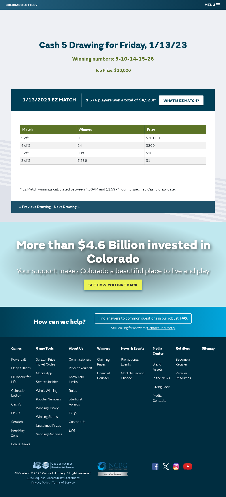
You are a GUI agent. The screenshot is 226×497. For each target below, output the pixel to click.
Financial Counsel (103, 376)
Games (16, 349)
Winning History (47, 408)
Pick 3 (15, 413)
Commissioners (80, 360)
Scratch (17, 422)
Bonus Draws (20, 444)
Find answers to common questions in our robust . (143, 318)
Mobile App (44, 373)
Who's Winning (46, 391)
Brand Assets (158, 367)
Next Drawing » (67, 207)
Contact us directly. (161, 328)
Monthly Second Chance (133, 376)
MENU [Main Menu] (212, 5)
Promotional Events (130, 362)
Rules (73, 391)
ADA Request (35, 478)
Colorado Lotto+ (17, 393)
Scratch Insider (47, 382)
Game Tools (45, 349)
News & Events (133, 349)
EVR (72, 430)
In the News (161, 378)
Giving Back (161, 387)
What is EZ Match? (181, 101)
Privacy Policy (40, 482)
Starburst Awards (76, 402)
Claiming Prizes (103, 362)
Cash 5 (16, 404)
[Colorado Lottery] (22, 5)
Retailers (183, 349)
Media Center (158, 351)
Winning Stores (47, 417)
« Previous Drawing (35, 207)
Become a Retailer (183, 362)
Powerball (18, 360)
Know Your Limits (76, 379)
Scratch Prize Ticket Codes (45, 362)
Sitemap (208, 349)
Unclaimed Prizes (48, 426)
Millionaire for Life (20, 379)
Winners (103, 349)
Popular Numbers (48, 399)
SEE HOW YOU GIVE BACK (113, 285)
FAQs (73, 413)
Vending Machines (49, 434)
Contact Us (77, 422)
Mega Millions (21, 368)
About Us (76, 349)
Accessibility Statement (63, 478)
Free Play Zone (18, 433)
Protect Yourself (80, 368)
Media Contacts (159, 398)
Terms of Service (63, 482)
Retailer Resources (183, 376)
